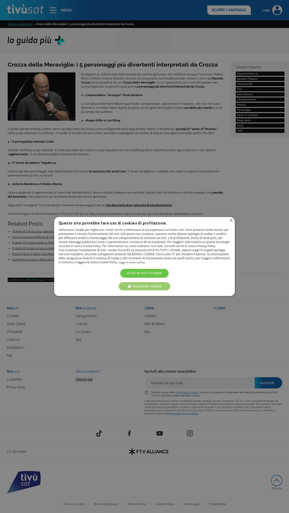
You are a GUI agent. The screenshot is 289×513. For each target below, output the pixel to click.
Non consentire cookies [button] (231, 220)
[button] (144, 286)
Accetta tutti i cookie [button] (144, 273)
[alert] (144, 256)
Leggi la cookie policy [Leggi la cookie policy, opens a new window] (133, 262)
